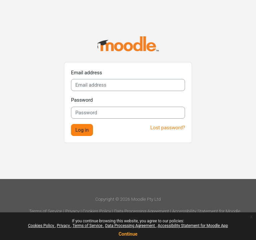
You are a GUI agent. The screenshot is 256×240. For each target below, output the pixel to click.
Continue (128, 234)
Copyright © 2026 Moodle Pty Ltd (128, 199)
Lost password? (167, 128)
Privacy (64, 225)
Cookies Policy (41, 225)
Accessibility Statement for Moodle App (193, 225)
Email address (86, 73)
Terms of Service (87, 225)
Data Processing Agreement (130, 225)
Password (82, 100)
